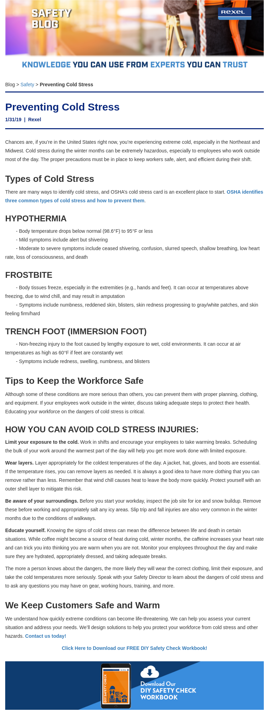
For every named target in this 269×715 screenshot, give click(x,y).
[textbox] (134, 83)
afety (29, 84)
